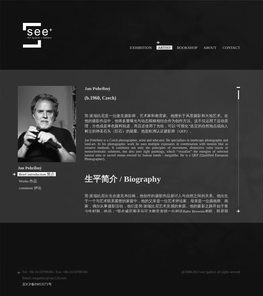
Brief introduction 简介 (36, 174)
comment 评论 (30, 188)
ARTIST (164, 48)
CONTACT (231, 48)
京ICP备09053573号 (37, 284)
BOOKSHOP (187, 48)
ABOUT (209, 48)
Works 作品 (28, 181)
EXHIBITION (141, 48)
